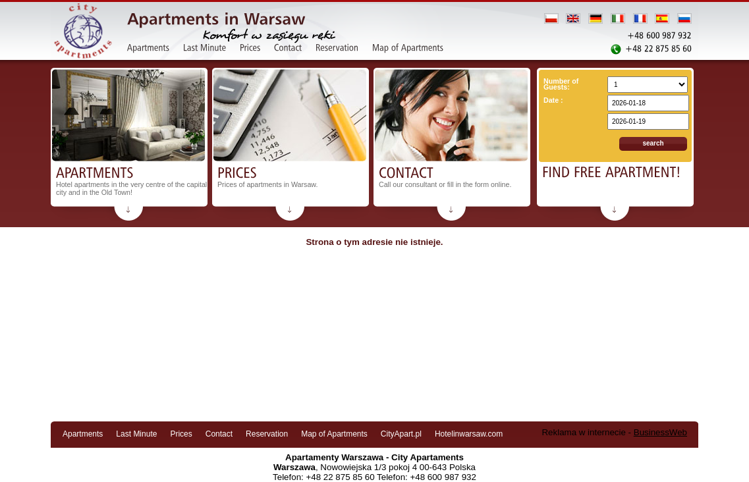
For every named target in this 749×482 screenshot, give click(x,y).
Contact (219, 434)
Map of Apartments (334, 434)
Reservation (267, 434)
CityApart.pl (401, 434)
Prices (181, 434)
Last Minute (136, 434)
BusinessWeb (660, 432)
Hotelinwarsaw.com (469, 434)
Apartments (83, 434)
